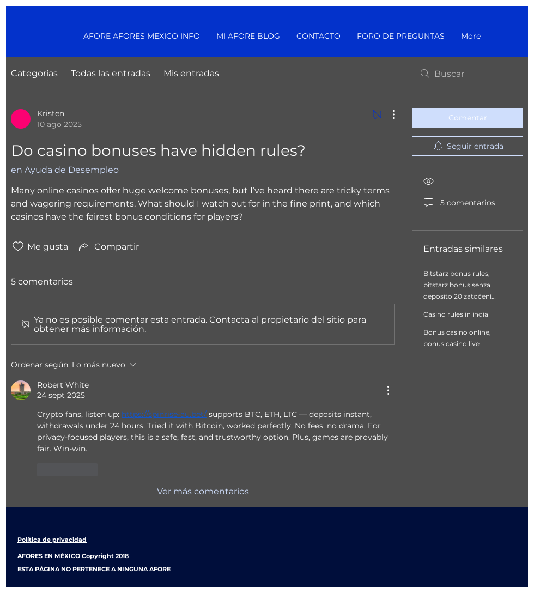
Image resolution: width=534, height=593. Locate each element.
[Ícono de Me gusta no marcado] (18, 246)
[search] (467, 73)
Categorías (34, 73)
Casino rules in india (455, 314)
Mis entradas (191, 73)
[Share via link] (108, 246)
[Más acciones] (388, 114)
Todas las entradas (110, 73)
